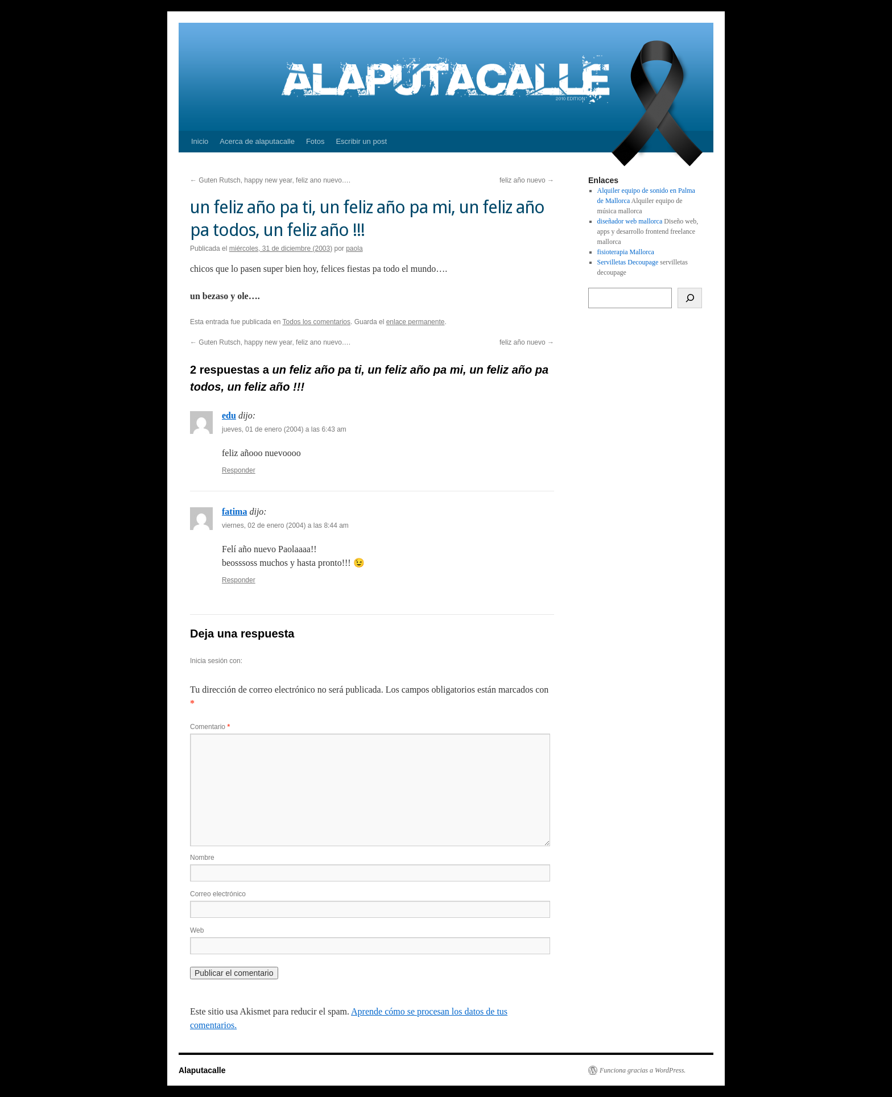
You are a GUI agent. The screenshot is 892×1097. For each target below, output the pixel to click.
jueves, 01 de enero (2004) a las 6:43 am (284, 429)
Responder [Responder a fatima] (238, 580)
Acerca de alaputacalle (257, 141)
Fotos (315, 141)
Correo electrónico (218, 894)
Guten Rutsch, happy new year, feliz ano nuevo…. (270, 180)
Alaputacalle (202, 1070)
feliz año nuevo (526, 180)
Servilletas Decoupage (628, 262)
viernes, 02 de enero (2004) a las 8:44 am (285, 525)
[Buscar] (690, 298)
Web (197, 930)
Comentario (210, 727)
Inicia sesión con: (216, 661)
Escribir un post (361, 141)
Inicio (199, 141)
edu (229, 415)
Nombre (202, 858)
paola (354, 248)
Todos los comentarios (316, 322)
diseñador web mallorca (630, 221)
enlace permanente (415, 322)
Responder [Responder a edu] (238, 470)
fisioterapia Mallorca (625, 252)
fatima (234, 511)
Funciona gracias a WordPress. (642, 1070)
